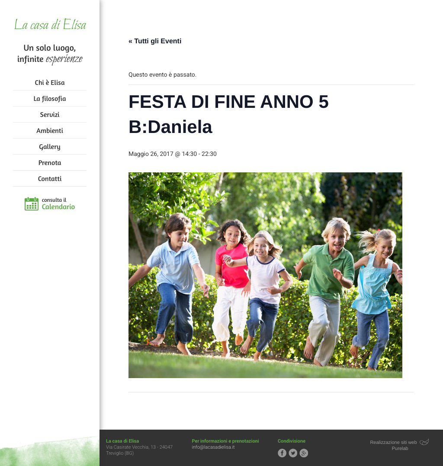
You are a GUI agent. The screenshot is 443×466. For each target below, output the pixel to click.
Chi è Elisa (50, 82)
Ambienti (49, 130)
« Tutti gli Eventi (154, 41)
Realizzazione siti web (393, 442)
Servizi (50, 114)
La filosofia (50, 98)
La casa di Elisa (49, 26)
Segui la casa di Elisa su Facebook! (282, 453)
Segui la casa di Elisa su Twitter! (293, 453)
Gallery (49, 146)
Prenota (50, 162)
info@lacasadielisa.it (213, 447)
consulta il (58, 204)
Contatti (49, 178)
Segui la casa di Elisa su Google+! (303, 453)
